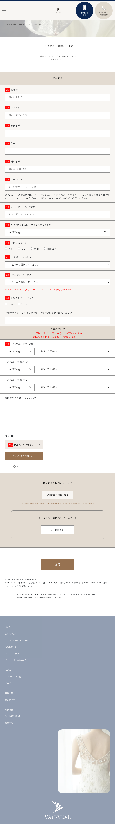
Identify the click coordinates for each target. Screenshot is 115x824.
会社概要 (9, 709)
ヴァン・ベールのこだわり (17, 640)
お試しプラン (11, 646)
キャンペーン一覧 (13, 676)
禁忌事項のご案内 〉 (23, 455)
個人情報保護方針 (13, 716)
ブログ (8, 683)
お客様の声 (10, 699)
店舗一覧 (9, 693)
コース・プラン (12, 653)
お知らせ (9, 670)
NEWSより (39, 336)
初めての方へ (11, 633)
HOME (7, 627)
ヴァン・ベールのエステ (16, 660)
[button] (4, 10)
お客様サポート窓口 (18, 24)
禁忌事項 (9, 722)
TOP (6, 24)
